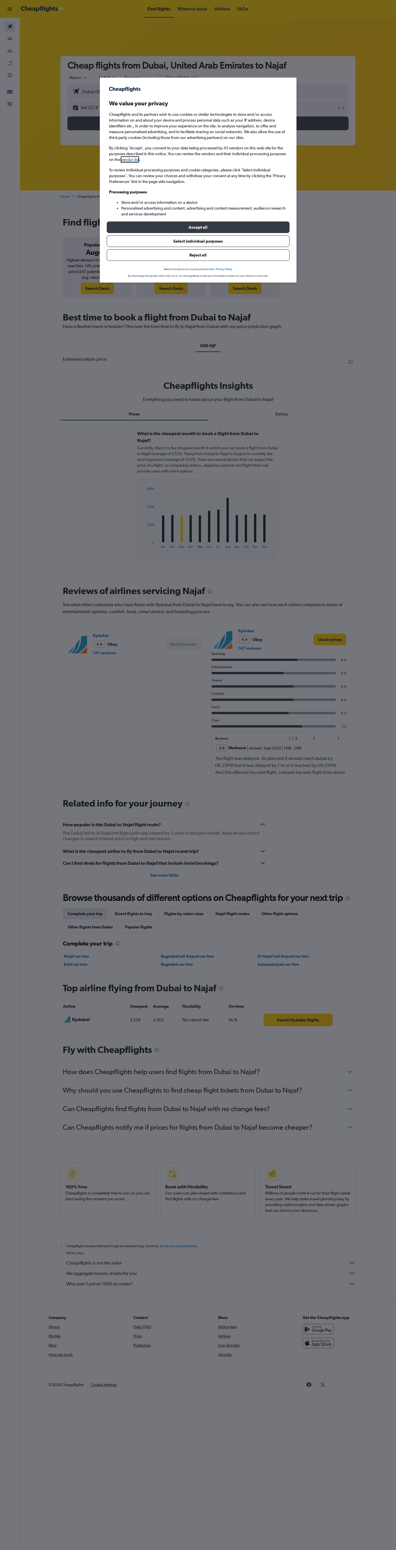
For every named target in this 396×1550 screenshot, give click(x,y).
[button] (198, 227)
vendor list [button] (130, 159)
